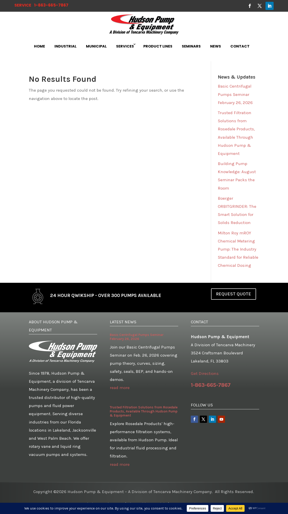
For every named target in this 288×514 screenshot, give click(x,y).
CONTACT (240, 46)
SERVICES (125, 46)
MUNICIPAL (96, 46)
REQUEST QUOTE (233, 294)
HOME (39, 46)
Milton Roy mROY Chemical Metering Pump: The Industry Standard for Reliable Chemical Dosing (238, 249)
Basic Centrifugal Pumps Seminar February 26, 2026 (235, 94)
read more (120, 387)
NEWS (215, 46)
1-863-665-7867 (51, 5)
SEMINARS (191, 46)
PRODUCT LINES (157, 46)
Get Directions (205, 373)
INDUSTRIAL (65, 46)
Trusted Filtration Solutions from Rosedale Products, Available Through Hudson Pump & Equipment (144, 411)
